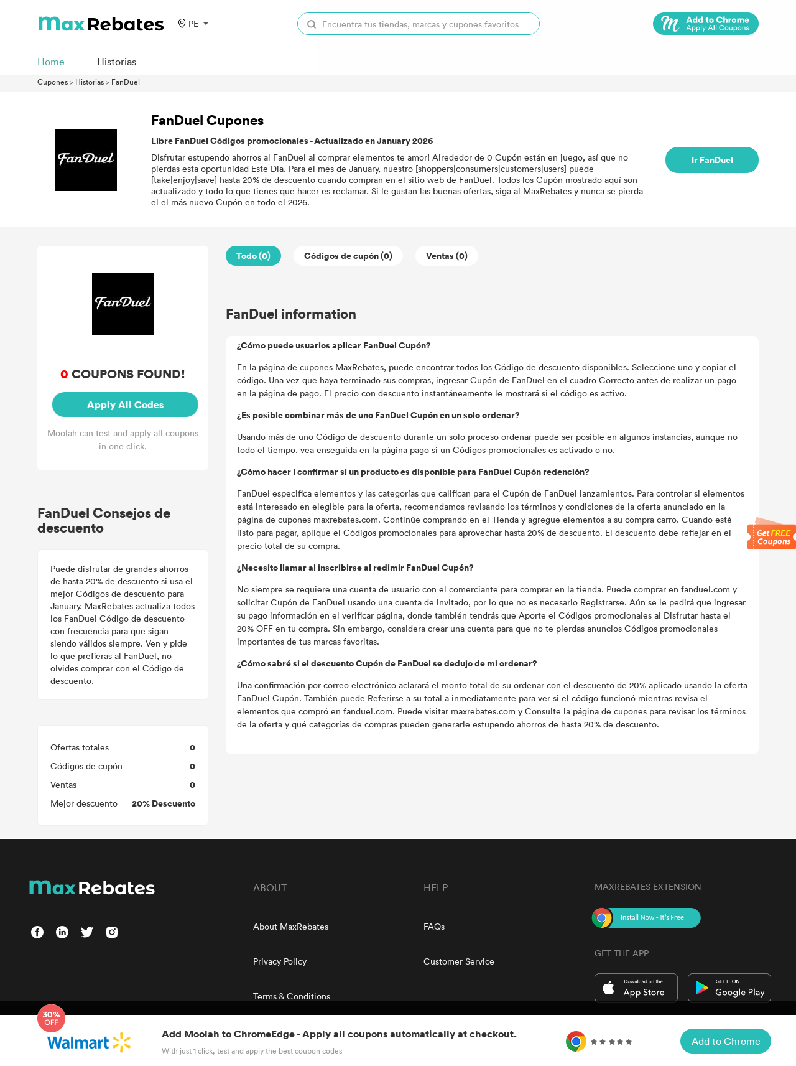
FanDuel (125, 81)
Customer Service (458, 961)
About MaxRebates (290, 926)
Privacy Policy (280, 961)
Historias (89, 81)
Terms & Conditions (291, 996)
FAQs (434, 926)
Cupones (52, 81)
